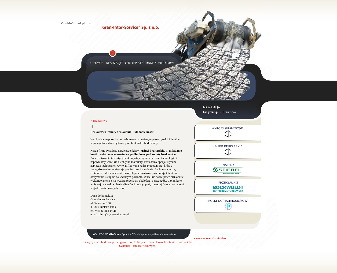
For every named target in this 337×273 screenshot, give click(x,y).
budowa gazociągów (113, 242)
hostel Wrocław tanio (162, 242)
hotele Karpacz (138, 242)
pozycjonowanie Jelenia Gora (210, 237)
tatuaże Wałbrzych (144, 245)
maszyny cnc (91, 242)
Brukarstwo (229, 112)
